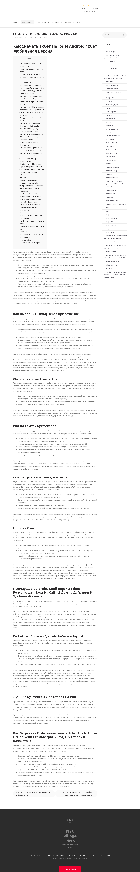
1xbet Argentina (111, 61)
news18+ (108, 211)
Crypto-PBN (109, 126)
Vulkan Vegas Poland (112, 261)
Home (15, 22)
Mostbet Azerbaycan (112, 167)
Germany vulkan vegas (113, 135)
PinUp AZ (108, 215)
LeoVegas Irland (111, 149)
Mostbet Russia (110, 193)
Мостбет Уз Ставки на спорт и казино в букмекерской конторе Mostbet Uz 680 (115, 274)
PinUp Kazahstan (111, 225)
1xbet (81, 362)
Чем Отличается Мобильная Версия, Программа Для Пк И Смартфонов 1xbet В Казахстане (31, 166)
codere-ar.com (110, 122)
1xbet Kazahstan (111, 72)
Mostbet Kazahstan (112, 178)
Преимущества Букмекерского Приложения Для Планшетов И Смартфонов (31, 215)
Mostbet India (110, 174)
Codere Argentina (111, 112)
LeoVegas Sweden (111, 153)
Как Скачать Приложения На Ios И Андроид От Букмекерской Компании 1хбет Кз (31, 137)
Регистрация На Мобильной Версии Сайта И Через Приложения (30, 207)
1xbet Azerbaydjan (111, 68)
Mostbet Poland (111, 190)
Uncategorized (27, 22)
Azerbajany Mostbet (112, 89)
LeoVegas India (110, 146)
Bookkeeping (110, 101)
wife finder (109, 268)
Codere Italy (109, 115)
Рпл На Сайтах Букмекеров (29, 74)
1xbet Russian (110, 82)
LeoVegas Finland (111, 142)
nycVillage (45, 37)
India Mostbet (110, 139)
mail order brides (111, 160)
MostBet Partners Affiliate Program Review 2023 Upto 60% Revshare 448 (114, 184)
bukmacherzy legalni (112, 105)
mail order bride (111, 156)
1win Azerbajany (111, 52)
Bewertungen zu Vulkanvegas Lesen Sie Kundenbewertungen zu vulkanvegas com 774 (114, 95)
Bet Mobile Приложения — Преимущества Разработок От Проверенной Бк (31, 234)
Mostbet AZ (109, 163)
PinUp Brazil (109, 222)
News (107, 208)
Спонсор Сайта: (25, 240)
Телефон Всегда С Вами (28, 131)
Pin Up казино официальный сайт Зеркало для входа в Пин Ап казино (33, 793)
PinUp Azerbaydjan (111, 218)
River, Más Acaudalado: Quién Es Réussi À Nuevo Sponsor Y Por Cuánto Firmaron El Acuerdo (78, 793)
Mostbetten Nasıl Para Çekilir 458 (116, 204)
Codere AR (109, 108)
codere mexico (110, 119)
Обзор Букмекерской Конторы (31, 186)
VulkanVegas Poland (112, 265)
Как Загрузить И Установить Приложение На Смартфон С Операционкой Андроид (30, 126)
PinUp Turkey (110, 232)
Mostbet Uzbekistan (112, 201)
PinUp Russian (110, 229)
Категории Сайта (26, 83)
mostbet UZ (109, 197)
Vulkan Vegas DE (111, 252)
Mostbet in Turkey (111, 171)
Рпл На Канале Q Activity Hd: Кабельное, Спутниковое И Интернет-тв (29, 175)
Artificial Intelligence (112, 85)
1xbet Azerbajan (111, 65)
